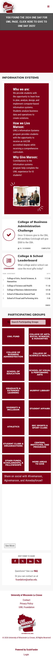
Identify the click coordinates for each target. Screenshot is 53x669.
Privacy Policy (26, 603)
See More (9, 545)
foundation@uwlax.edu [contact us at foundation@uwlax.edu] (26, 579)
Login (26, 654)
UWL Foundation (26, 607)
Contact (26, 600)
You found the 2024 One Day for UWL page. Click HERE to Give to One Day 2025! (26, 22)
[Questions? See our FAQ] (36, 571)
